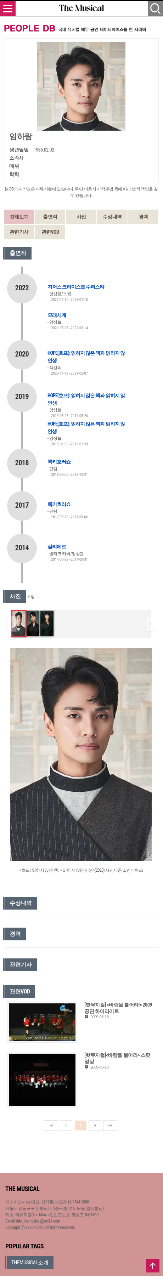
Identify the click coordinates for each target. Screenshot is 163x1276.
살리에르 (56, 546)
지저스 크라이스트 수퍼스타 (75, 287)
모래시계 (56, 315)
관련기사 (19, 232)
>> (110, 1125)
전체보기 (19, 217)
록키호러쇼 (59, 462)
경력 (143, 217)
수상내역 (112, 217)
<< (51, 1125)
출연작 (50, 217)
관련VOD (50, 232)
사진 (81, 217)
